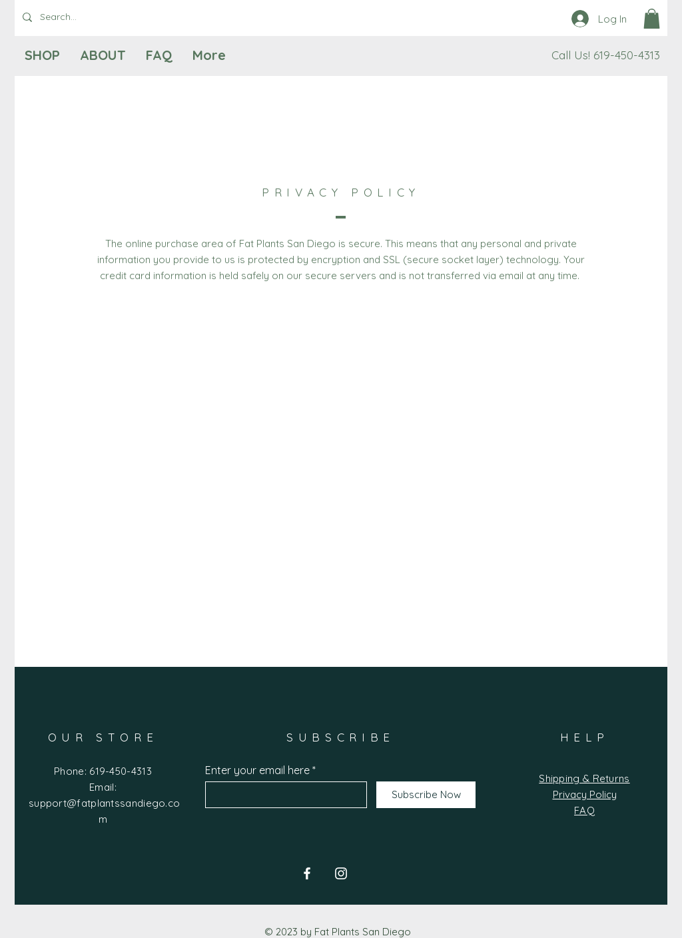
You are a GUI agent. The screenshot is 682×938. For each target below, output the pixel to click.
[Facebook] (307, 873)
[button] (651, 19)
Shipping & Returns (584, 778)
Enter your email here (257, 770)
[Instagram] (341, 873)
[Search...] (83, 17)
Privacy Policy (585, 794)
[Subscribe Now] (426, 794)
